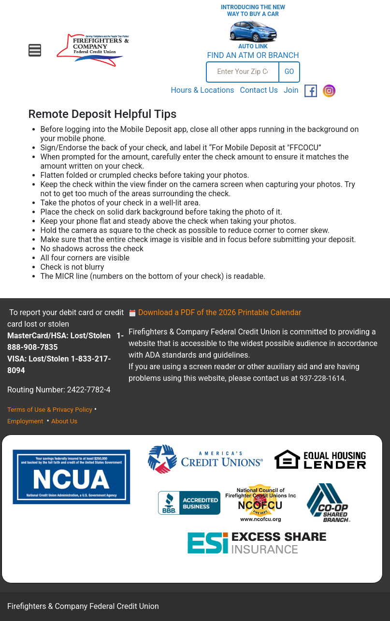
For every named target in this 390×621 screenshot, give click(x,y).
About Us (64, 421)
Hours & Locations (202, 90)
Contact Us (259, 90)
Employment (26, 421)
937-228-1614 (322, 378)
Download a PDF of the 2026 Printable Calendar (215, 312)
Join (291, 90)
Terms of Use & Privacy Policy (49, 409)
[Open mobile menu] (35, 50)
